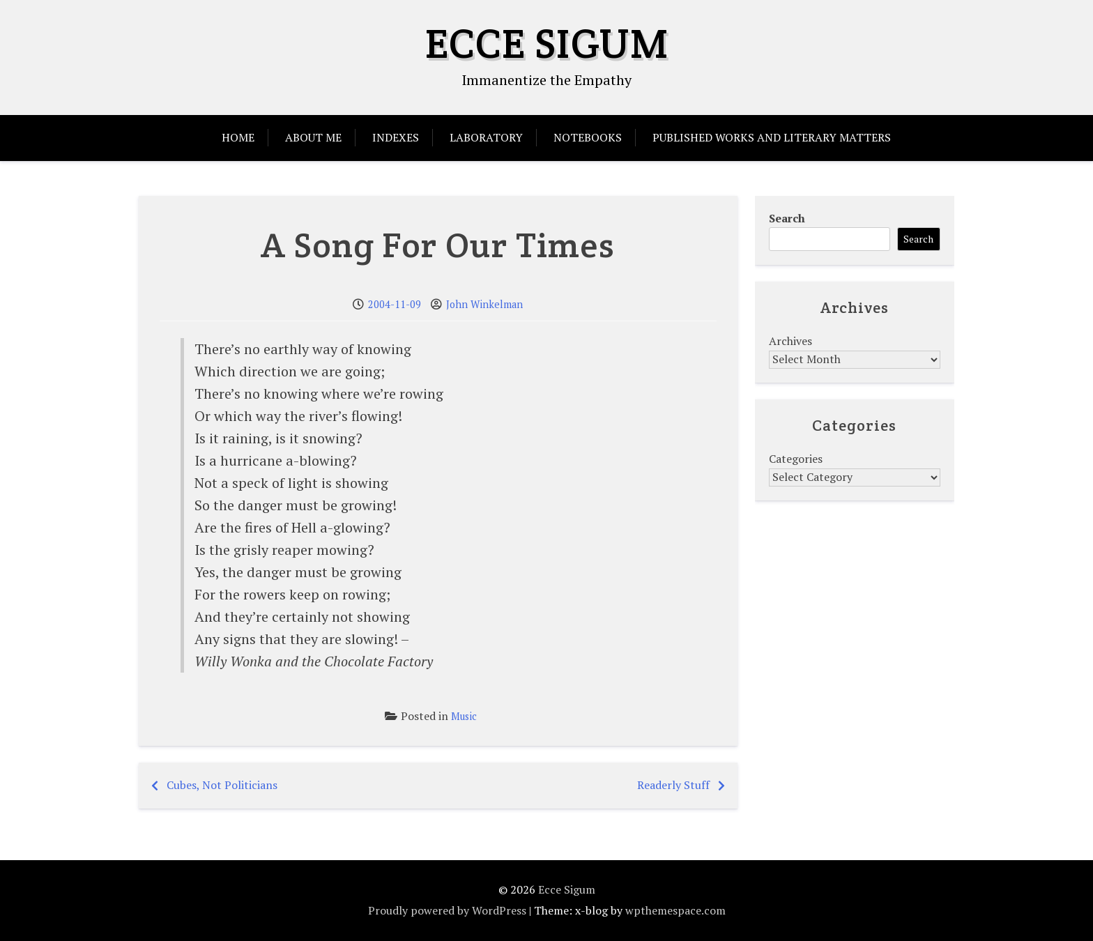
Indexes (395, 137)
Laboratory (486, 137)
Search (787, 218)
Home (238, 137)
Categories (796, 458)
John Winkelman (484, 304)
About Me (313, 137)
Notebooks (587, 137)
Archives (790, 341)
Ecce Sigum (546, 43)
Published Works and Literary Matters (771, 137)
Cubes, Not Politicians (222, 785)
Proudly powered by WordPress (447, 910)
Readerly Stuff (673, 785)
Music (464, 716)
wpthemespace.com (675, 910)
